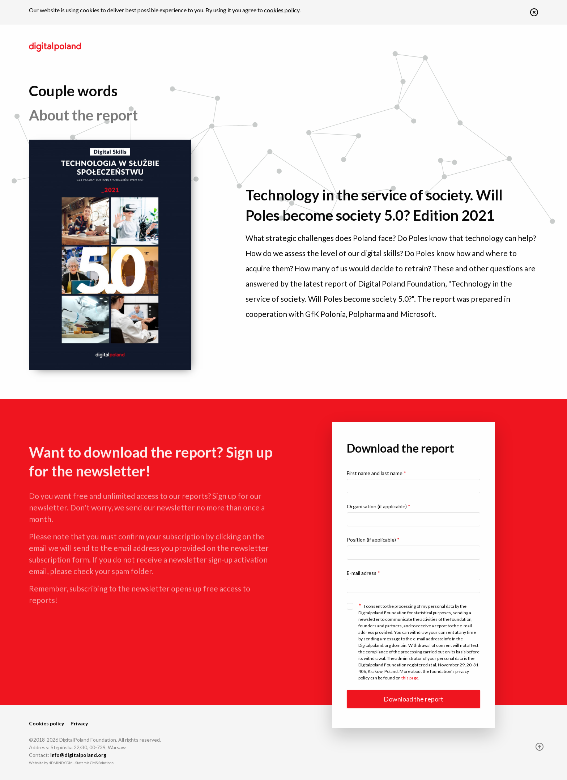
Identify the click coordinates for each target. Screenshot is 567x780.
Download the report (413, 699)
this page (409, 678)
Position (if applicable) (373, 540)
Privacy (79, 723)
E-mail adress (363, 573)
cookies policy (281, 10)
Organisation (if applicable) (378, 506)
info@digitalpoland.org (78, 755)
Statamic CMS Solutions (94, 762)
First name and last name (376, 473)
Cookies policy (46, 723)
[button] (534, 13)
